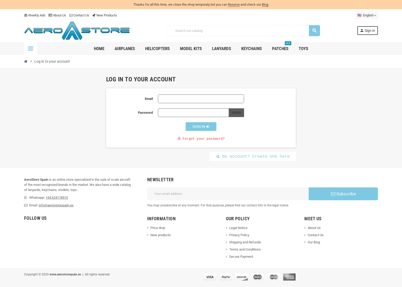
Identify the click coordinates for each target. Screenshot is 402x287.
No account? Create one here (253, 156)
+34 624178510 (57, 197)
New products (160, 235)
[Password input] (193, 112)
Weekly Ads (34, 15)
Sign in (201, 127)
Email (149, 99)
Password (145, 112)
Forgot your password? (201, 139)
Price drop (157, 228)
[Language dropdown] (366, 15)
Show (236, 112)
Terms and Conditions (245, 249)
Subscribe (343, 193)
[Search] (243, 30)
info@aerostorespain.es (56, 205)
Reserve (234, 4)
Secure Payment (241, 257)
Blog (265, 4)
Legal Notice (238, 228)
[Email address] (228, 193)
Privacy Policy (239, 235)
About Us (57, 15)
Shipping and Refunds (245, 242)
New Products (104, 15)
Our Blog (314, 242)
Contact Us (79, 15)
